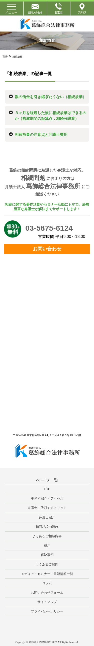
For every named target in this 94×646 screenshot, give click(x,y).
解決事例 (47, 555)
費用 (47, 545)
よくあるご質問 (47, 564)
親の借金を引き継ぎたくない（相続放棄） (50, 97)
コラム (47, 583)
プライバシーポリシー (47, 611)
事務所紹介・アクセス (47, 498)
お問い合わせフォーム (47, 592)
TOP (47, 489)
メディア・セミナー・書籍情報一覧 (47, 574)
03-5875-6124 (49, 228)
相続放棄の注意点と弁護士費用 (41, 134)
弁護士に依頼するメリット (47, 508)
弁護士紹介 (47, 517)
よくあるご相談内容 (47, 536)
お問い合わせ (47, 248)
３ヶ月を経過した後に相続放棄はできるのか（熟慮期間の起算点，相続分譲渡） (50, 116)
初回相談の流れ (47, 527)
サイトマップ (47, 602)
